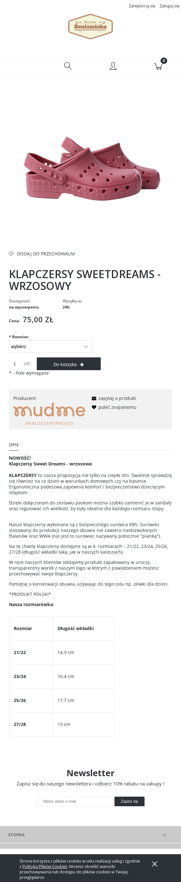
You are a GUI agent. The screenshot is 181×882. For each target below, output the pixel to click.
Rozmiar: (19, 337)
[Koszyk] (158, 66)
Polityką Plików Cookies (44, 866)
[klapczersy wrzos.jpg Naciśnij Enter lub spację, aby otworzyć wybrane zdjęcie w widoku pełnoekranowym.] (90, 166)
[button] (23, 66)
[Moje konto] (113, 67)
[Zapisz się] (129, 802)
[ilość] (15, 364)
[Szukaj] (68, 66)
